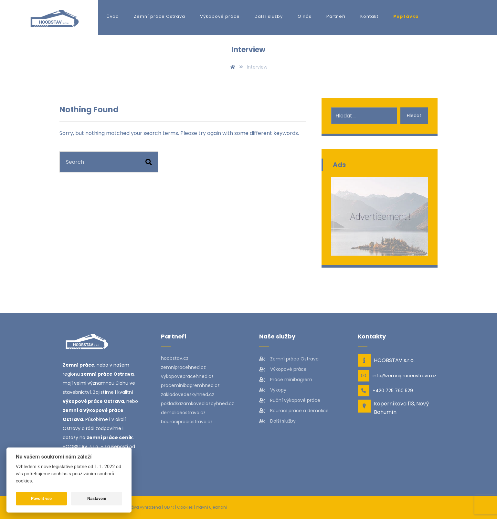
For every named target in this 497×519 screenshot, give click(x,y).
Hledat (414, 115)
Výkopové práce (283, 369)
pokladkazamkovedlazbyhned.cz (197, 403)
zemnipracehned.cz (183, 367)
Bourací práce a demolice (294, 410)
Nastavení (96, 498)
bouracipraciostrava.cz (187, 421)
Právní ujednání (211, 507)
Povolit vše (41, 498)
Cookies (185, 507)
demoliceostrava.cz (183, 412)
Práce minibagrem (285, 379)
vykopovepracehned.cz (187, 376)
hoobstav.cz (174, 358)
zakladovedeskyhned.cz (187, 394)
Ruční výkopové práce (289, 400)
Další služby (277, 421)
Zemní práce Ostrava (289, 359)
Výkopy (272, 390)
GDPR (169, 507)
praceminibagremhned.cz (190, 385)
